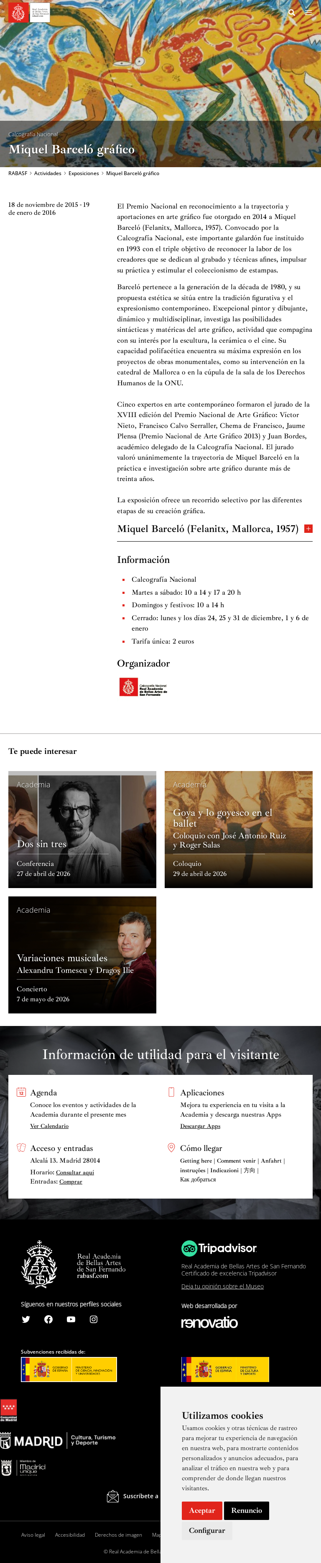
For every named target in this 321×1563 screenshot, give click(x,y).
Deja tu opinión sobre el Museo (222, 1286)
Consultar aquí (75, 1172)
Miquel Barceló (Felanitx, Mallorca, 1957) (215, 529)
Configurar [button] (207, 1530)
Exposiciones (84, 173)
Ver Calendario (49, 1126)
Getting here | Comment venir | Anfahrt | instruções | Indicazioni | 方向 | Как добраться (232, 1170)
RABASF (17, 173)
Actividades (47, 173)
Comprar (70, 1181)
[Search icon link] (292, 13)
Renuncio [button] (246, 1510)
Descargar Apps (200, 1126)
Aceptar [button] (202, 1510)
